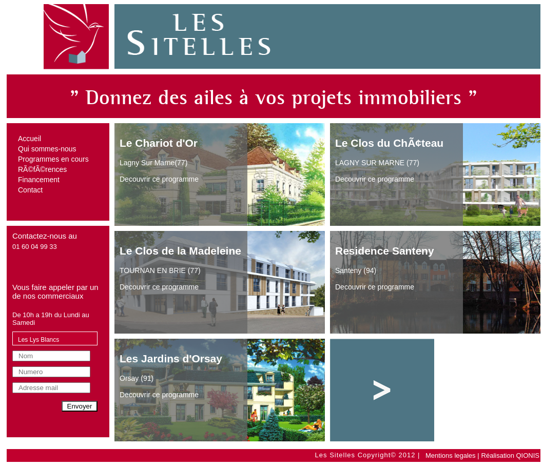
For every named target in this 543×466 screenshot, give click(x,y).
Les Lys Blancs (38, 339)
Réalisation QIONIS (510, 455)
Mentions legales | (452, 455)
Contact (30, 190)
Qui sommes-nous (47, 149)
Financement (39, 180)
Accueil (29, 138)
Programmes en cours (53, 159)
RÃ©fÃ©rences (42, 169)
